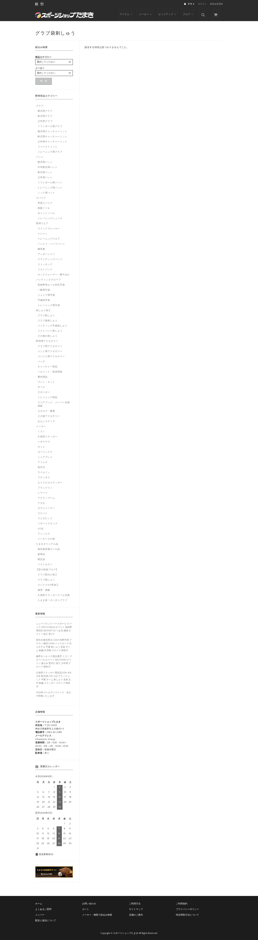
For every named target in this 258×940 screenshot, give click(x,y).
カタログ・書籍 (46, 411)
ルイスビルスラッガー (50, 482)
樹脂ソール (44, 208)
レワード (43, 493)
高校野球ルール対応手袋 (51, 285)
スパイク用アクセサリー (51, 356)
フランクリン (45, 487)
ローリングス (45, 452)
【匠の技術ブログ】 (47, 569)
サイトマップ (136, 909)
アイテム (126, 14)
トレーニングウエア (49, 239)
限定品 (41, 559)
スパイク (41, 198)
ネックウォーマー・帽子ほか (54, 274)
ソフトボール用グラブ (50, 126)
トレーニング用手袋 (49, 305)
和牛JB (41, 467)
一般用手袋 (44, 290)
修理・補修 (44, 590)
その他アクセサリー (49, 416)
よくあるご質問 (43, 909)
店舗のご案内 (136, 915)
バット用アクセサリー (50, 351)
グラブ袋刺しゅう (47, 320)
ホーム (38, 903)
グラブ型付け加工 (47, 574)
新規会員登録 (216, 4)
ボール (41, 387)
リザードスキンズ (47, 523)
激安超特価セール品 (49, 549)
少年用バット (45, 177)
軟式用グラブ (45, 116)
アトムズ (43, 462)
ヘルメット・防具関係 (50, 372)
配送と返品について (45, 920)
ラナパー (43, 513)
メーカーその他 (46, 539)
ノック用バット (46, 193)
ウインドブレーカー (49, 228)
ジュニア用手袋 (46, 295)
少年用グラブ (45, 121)
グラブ (39, 106)
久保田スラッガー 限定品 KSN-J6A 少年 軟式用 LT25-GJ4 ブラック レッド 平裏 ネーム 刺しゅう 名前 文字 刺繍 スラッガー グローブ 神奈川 (53, 679)
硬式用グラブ (45, 111)
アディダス (44, 477)
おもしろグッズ (46, 421)
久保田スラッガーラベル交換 (54, 595)
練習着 (41, 249)
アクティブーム (46, 498)
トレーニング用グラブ (50, 152)
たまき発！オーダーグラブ (52, 600)
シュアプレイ (45, 457)
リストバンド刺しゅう (50, 331)
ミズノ (41, 431)
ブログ (188, 14)
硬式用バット (45, 162)
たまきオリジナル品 (47, 544)
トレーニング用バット (50, 187)
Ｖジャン (43, 233)
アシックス (44, 534)
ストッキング (45, 264)
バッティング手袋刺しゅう (52, 325)
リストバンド (45, 269)
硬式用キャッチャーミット (52, 131)
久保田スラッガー (47, 436)
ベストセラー (45, 564)
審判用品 (43, 377)
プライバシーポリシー (187, 909)
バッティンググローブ (48, 279)
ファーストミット (47, 147)
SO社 (41, 528)
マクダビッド (45, 518)
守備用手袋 (44, 300)
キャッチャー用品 (47, 366)
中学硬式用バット (47, 167)
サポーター (44, 392)
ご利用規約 (181, 903)
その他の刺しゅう (47, 336)
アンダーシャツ (46, 254)
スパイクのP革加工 (48, 585)
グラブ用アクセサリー (50, 346)
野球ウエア (42, 223)
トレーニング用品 (47, 397)
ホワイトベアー (46, 508)
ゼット (41, 447)
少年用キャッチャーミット (52, 141)
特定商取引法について (187, 915)
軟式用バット (45, 172)
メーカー (145, 14)
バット (39, 157)
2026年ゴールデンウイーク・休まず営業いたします (53, 694)
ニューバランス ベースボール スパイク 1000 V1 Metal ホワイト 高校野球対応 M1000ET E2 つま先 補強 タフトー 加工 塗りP (54, 628)
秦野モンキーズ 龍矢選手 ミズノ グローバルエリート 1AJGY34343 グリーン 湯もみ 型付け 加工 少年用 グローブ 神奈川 (54, 661)
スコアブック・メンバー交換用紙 (54, 404)
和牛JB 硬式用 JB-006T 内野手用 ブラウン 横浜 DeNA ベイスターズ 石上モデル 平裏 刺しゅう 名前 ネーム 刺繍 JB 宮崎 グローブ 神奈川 (54, 645)
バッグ (41, 361)
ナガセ (41, 503)
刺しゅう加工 (43, 310)
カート (85, 909)
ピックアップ (167, 14)
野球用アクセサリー (47, 341)
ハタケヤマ (44, 441)
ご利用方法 (135, 903)
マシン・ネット (46, 382)
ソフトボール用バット (50, 182)
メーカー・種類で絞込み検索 (97, 915)
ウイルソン (44, 472)
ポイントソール (46, 213)
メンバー (39, 915)
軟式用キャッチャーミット (52, 136)
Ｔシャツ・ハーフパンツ (51, 244)
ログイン (202, 4)
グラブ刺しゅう (46, 315)
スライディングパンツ (50, 259)
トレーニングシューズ (50, 218)
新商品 (41, 554)
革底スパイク (45, 203)
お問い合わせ (89, 903)
